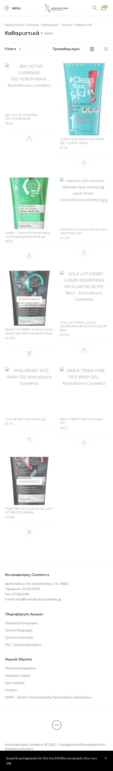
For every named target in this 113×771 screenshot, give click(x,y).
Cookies (11, 690)
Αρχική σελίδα (14, 25)
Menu (16, 8)
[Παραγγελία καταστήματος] (66, 49)
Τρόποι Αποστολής (19, 637)
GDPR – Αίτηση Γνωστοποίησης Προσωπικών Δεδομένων (48, 697)
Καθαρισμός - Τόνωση (57, 25)
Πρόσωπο (33, 25)
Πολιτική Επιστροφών (21, 623)
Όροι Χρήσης (14, 683)
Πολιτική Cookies (18, 675)
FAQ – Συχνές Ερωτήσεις (23, 644)
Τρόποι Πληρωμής (19, 630)
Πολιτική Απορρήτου (20, 668)
